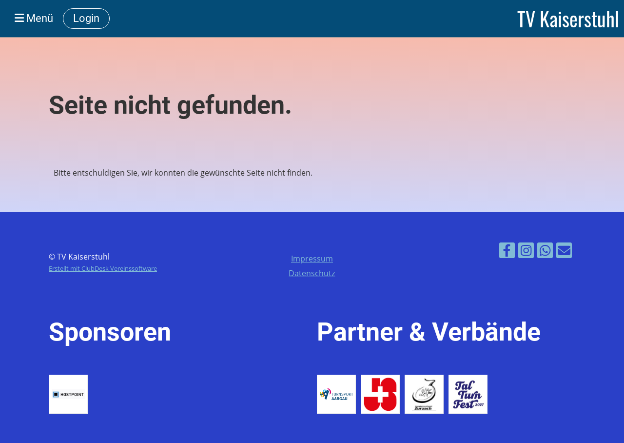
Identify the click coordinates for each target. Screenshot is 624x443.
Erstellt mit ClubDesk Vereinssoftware (103, 268)
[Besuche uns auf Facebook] (507, 252)
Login (86, 18)
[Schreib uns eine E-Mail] (564, 252)
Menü (34, 18)
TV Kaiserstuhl (568, 18)
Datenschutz (312, 273)
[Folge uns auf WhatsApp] (545, 252)
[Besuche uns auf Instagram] (526, 252)
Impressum (312, 258)
